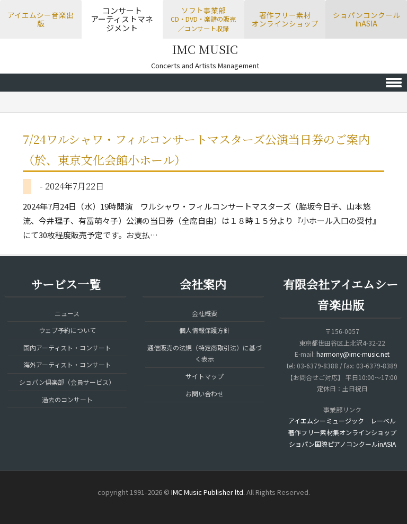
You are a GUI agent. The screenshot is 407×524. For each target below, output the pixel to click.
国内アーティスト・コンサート (67, 347)
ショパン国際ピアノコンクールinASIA (342, 443)
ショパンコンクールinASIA (366, 19)
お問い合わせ (204, 393)
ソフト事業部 (203, 19)
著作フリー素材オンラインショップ (285, 19)
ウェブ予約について (67, 330)
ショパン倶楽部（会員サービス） (67, 381)
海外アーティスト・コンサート (67, 364)
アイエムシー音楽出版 (40, 19)
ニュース (67, 313)
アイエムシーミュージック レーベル (342, 420)
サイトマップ (204, 376)
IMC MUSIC (205, 49)
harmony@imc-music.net (353, 353)
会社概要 (204, 313)
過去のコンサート (67, 399)
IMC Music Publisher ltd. (208, 492)
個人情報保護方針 (204, 330)
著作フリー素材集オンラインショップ (342, 432)
